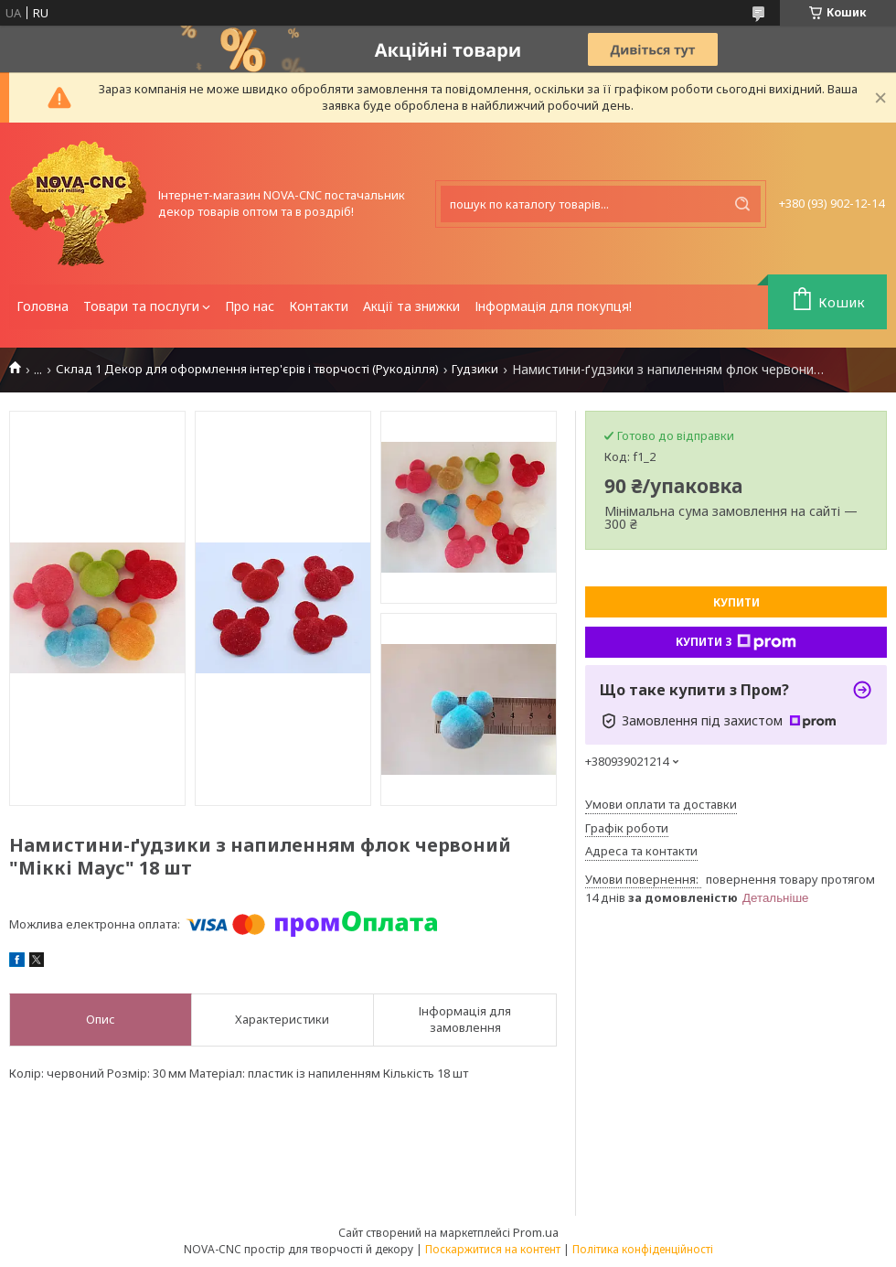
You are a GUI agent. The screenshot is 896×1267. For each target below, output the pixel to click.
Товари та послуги (141, 306)
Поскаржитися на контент (492, 1249)
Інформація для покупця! (553, 306)
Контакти (318, 306)
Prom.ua (536, 1232)
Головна (42, 306)
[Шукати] (742, 204)
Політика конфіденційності (642, 1249)
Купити (736, 602)
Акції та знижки (411, 306)
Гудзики (475, 369)
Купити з (736, 642)
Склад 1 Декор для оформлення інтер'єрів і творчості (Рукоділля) (247, 369)
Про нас (249, 306)
